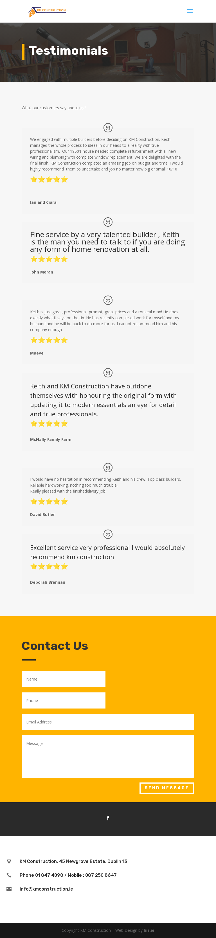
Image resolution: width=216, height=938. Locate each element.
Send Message (167, 788)
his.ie (149, 930)
